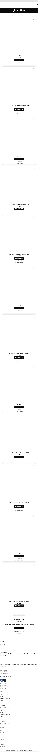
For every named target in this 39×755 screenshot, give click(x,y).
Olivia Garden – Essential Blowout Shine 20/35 (19, 442)
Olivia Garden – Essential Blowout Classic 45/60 (19, 200)
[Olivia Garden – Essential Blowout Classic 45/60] (19, 181)
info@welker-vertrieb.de (5, 663)
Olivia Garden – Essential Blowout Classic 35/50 (19, 151)
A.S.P (2, 717)
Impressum (3, 692)
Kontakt (3, 683)
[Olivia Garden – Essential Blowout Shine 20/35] (19, 424)
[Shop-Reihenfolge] (36, 15)
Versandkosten (20, 111)
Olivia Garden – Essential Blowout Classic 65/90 (19, 297)
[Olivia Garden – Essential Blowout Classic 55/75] (19, 230)
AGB (2, 687)
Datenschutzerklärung (6, 694)
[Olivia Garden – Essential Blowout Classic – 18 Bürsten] (19, 375)
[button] (19, 59)
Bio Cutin (3, 723)
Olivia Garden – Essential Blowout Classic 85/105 (19, 345)
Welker (2, 721)
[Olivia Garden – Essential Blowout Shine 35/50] (19, 521)
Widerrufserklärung (5, 689)
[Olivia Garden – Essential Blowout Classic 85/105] (19, 327)
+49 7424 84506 (5, 661)
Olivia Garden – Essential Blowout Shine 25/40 (19, 491)
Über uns (3, 681)
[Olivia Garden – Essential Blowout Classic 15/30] (19, 35)
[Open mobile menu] (0, 4)
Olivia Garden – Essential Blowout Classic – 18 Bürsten (19, 394)
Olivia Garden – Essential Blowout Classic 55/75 (19, 248)
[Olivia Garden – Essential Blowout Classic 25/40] (19, 84)
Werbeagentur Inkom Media (26, 737)
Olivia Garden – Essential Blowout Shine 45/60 (19, 588)
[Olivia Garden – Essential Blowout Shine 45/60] (19, 569)
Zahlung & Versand (5, 685)
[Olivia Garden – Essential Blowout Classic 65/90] (19, 278)
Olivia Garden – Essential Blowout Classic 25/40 (19, 103)
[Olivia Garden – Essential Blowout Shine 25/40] (19, 472)
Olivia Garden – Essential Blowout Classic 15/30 (19, 54)
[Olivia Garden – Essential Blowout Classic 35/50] (19, 133)
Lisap (2, 719)
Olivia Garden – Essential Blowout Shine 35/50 (19, 540)
